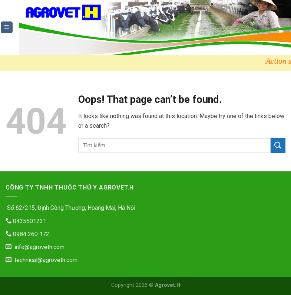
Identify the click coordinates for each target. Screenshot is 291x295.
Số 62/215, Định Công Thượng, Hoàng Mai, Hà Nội (70, 207)
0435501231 (26, 221)
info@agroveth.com (35, 247)
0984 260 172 (27, 234)
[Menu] (7, 27)
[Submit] (278, 145)
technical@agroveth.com (41, 260)
